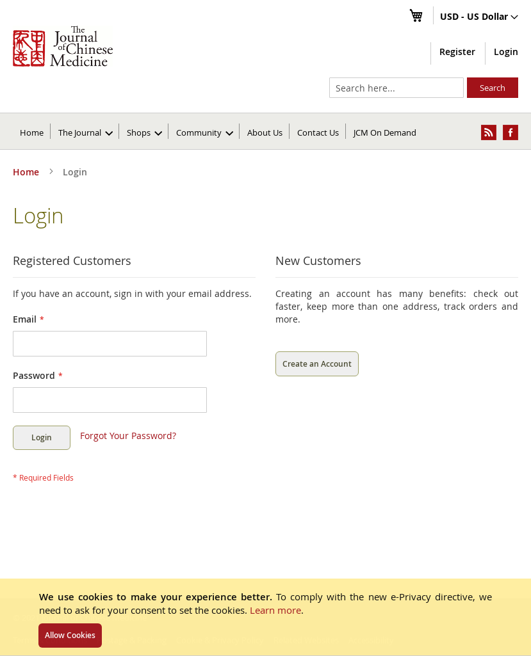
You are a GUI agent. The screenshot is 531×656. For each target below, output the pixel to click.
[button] (479, 17)
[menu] (265, 131)
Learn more (275, 610)
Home (32, 132)
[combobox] (396, 87)
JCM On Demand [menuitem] (385, 132)
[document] (265, 617)
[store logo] (63, 46)
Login (506, 51)
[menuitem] (85, 131)
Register (457, 51)
